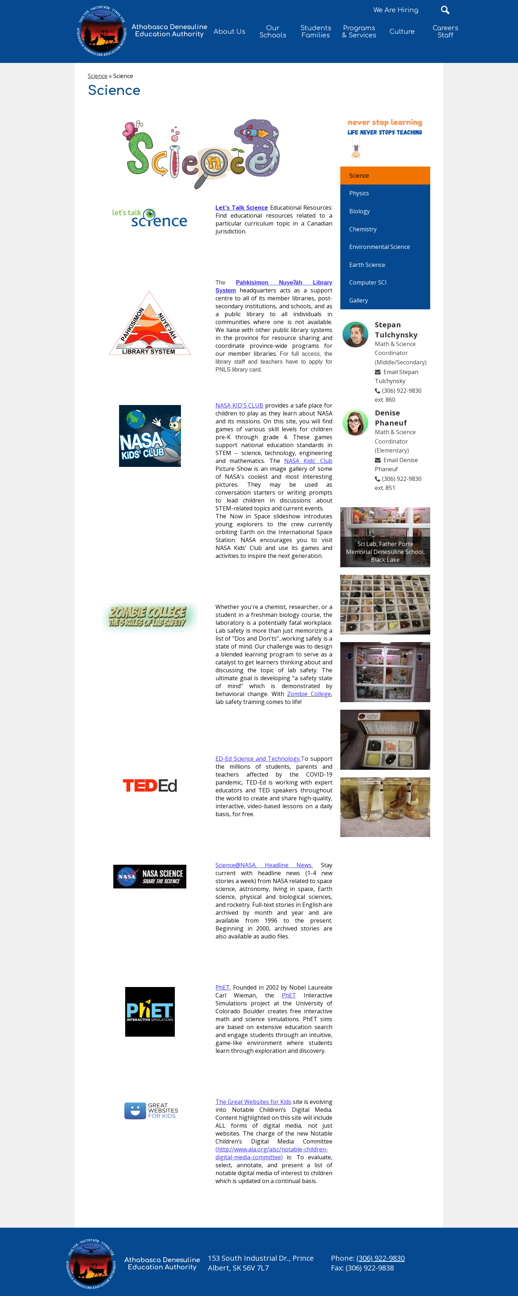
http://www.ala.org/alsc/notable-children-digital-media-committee (271, 1153)
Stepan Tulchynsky (396, 329)
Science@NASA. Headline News (263, 865)
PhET (222, 987)
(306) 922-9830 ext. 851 (398, 483)
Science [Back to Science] (98, 76)
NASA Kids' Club (308, 461)
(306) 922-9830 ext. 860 (398, 395)
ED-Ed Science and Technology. (258, 759)
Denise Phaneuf (391, 418)
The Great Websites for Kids (253, 1102)
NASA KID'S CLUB (239, 405)
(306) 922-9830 (380, 1258)
